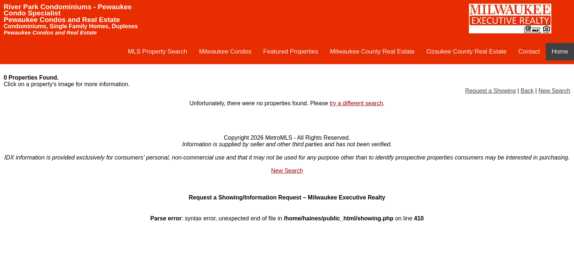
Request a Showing (490, 91)
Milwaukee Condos (225, 51)
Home (560, 51)
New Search (554, 91)
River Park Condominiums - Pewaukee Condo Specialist (68, 10)
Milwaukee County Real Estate (372, 51)
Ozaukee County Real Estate (466, 51)
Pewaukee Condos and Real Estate (62, 19)
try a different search (356, 103)
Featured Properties (290, 51)
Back (527, 91)
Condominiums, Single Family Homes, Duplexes (71, 26)
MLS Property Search (157, 51)
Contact (529, 51)
